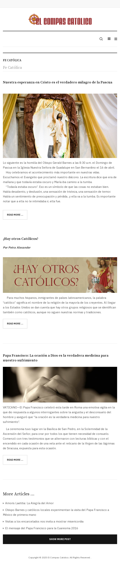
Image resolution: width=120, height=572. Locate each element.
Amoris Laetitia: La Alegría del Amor (29, 503)
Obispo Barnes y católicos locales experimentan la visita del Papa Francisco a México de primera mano (56, 512)
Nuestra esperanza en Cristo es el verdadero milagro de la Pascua (57, 82)
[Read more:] (15, 215)
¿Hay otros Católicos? (20, 239)
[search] (101, 39)
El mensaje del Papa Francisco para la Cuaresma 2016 (41, 528)
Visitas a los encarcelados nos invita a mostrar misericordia (43, 521)
